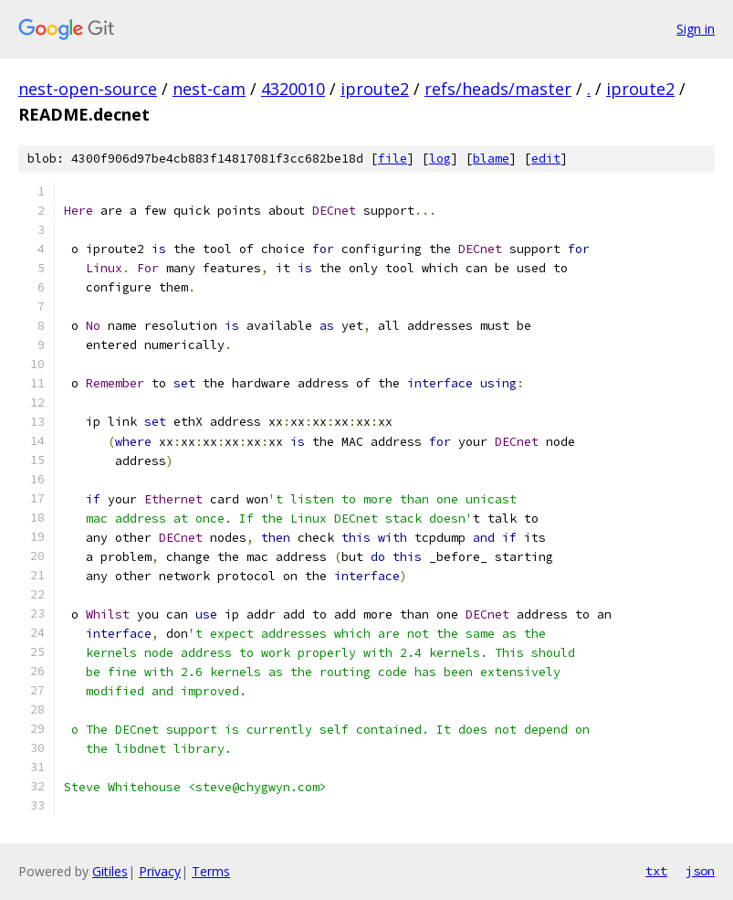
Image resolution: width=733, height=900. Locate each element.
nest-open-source (87, 89)
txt (656, 871)
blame (491, 158)
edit (545, 158)
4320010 (293, 89)
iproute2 (374, 89)
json (700, 871)
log (440, 158)
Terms (211, 871)
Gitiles (110, 871)
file (392, 158)
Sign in (695, 28)
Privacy (160, 871)
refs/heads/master (497, 89)
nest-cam (209, 89)
